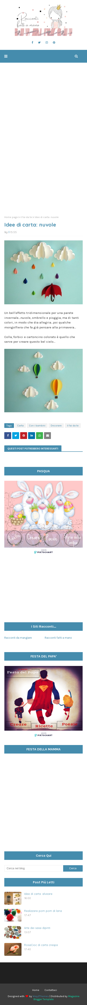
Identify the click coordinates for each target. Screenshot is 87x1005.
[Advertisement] (43, 166)
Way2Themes (41, 996)
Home (35, 990)
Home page (11, 217)
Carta (20, 425)
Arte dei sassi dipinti (37, 928)
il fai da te (26, 217)
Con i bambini (37, 425)
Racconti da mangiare (18, 637)
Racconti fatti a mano (58, 637)
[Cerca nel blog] (33, 868)
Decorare (56, 425)
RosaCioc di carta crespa (41, 945)
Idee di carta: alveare (38, 893)
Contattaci (50, 990)
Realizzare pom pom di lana (43, 911)
